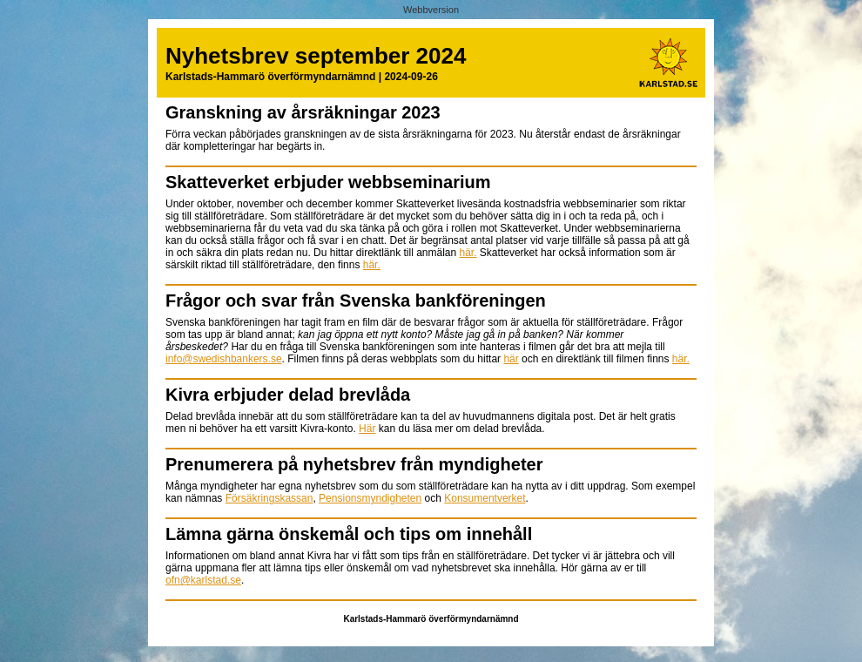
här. (468, 253)
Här (367, 428)
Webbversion (431, 9)
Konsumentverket (484, 498)
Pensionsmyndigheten (370, 498)
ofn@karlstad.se (203, 580)
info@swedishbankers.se (223, 359)
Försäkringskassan (269, 498)
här (510, 359)
